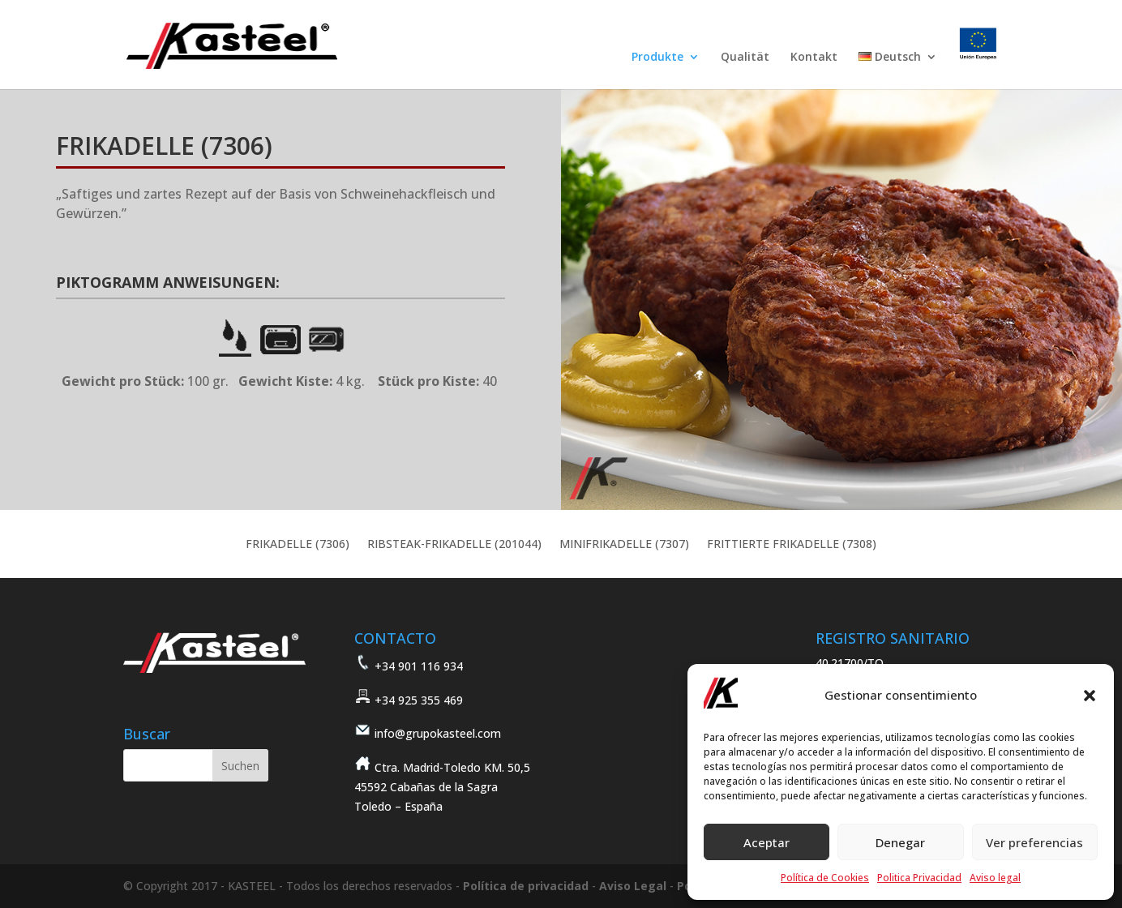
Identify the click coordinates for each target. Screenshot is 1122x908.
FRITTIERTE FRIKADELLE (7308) (791, 544)
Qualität (745, 57)
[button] (1089, 695)
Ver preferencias (1034, 842)
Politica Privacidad (919, 877)
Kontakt (813, 57)
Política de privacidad (526, 885)
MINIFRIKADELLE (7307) (624, 544)
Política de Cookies (825, 877)
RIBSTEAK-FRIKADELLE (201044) (454, 544)
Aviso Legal (632, 885)
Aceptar (766, 842)
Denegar (900, 842)
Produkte (657, 57)
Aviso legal (995, 877)
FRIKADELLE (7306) (297, 544)
